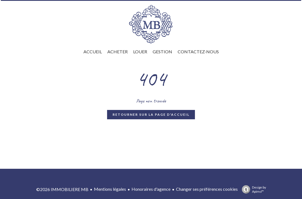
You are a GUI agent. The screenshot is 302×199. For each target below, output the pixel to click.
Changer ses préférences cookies (207, 189)
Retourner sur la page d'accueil (151, 114)
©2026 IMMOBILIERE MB (62, 189)
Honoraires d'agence (151, 189)
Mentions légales (110, 189)
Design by (252, 189)
